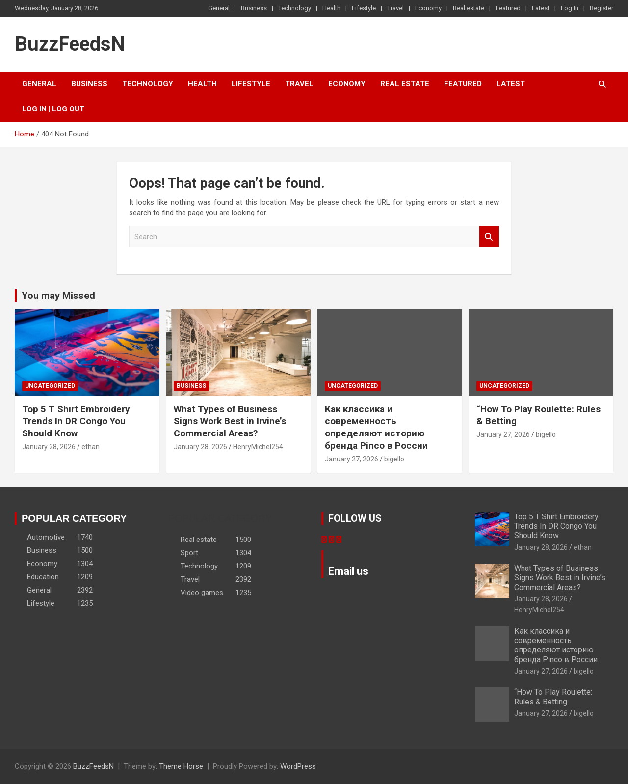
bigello (394, 459)
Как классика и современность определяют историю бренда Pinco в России (376, 427)
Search (489, 237)
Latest (541, 8)
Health (331, 8)
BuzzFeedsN (70, 43)
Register (601, 8)
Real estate (468, 8)
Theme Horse (181, 766)
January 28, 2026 (49, 447)
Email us (348, 571)
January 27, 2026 (351, 459)
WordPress (298, 766)
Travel (395, 8)
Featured (508, 8)
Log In (569, 8)
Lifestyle (364, 8)
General (219, 8)
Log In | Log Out (53, 109)
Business (254, 8)
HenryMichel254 (258, 447)
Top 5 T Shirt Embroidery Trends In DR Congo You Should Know (76, 421)
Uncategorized (50, 385)
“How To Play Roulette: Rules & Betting (553, 696)
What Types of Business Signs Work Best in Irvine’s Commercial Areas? (230, 421)
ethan (90, 447)
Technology (294, 8)
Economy (428, 8)
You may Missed (58, 295)
